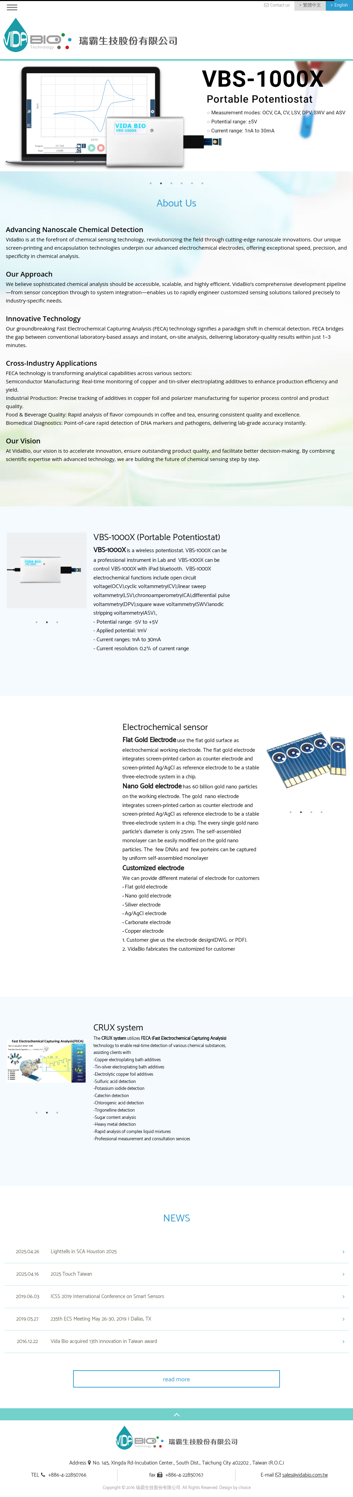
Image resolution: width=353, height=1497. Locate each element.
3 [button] (171, 183)
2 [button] (161, 183)
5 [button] (192, 183)
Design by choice (235, 1487)
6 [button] (202, 183)
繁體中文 (312, 5)
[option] (176, 116)
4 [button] (181, 183)
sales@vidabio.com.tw (305, 1475)
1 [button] (150, 183)
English (341, 5)
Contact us (280, 5)
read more (176, 1379)
